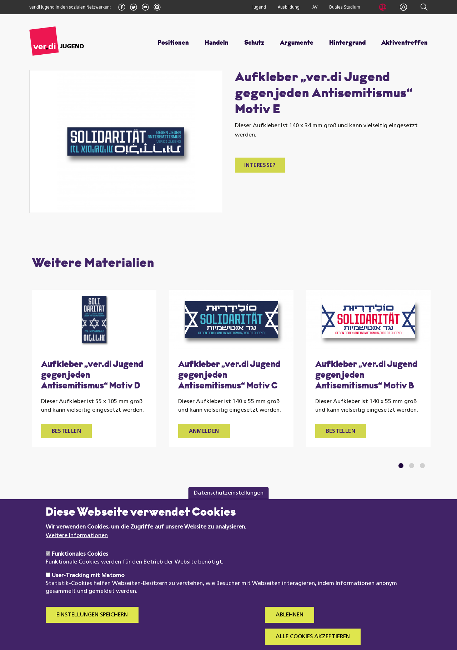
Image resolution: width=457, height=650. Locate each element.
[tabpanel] (94, 368)
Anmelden (204, 431)
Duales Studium (344, 7)
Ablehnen (289, 626)
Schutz (254, 43)
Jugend (259, 7)
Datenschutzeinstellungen (228, 504)
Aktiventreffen (404, 43)
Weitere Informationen (77, 547)
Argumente (296, 43)
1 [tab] (400, 465)
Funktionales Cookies (80, 566)
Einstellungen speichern (92, 626)
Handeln (216, 43)
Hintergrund (347, 43)
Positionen (173, 43)
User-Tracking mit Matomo (88, 587)
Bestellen (66, 431)
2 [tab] (411, 465)
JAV (314, 7)
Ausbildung (289, 7)
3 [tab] (422, 465)
